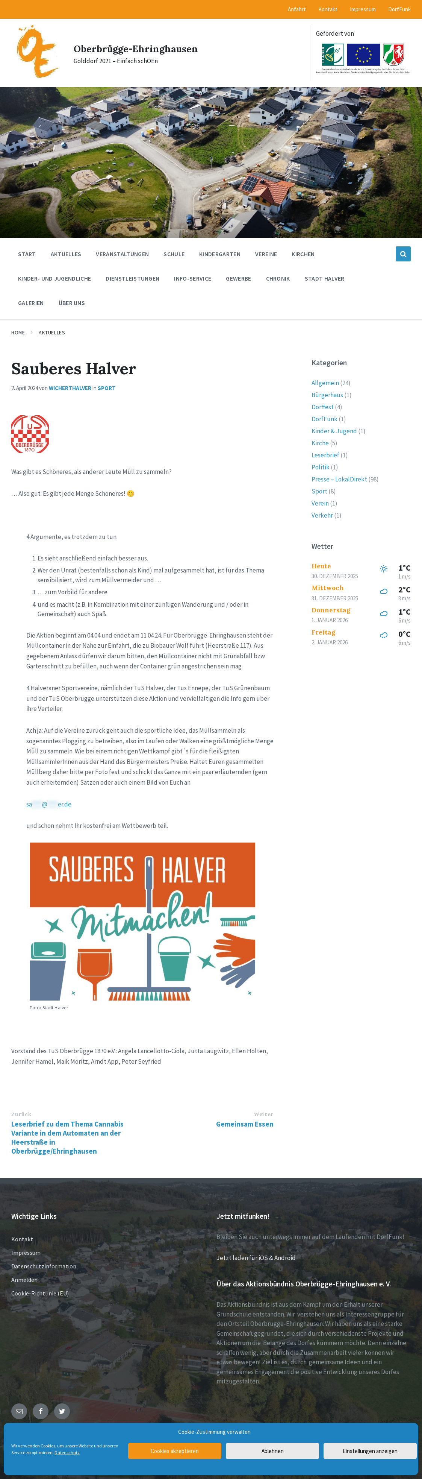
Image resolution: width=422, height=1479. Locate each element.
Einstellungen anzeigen (370, 1451)
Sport (107, 387)
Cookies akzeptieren (175, 1451)
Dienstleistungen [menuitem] (132, 278)
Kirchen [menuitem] (303, 253)
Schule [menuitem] (174, 253)
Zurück (21, 1113)
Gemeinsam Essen (245, 1123)
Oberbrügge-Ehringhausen (142, 48)
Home (18, 332)
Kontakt (22, 1238)
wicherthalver (70, 387)
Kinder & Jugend (334, 431)
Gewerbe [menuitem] (238, 278)
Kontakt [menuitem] (327, 9)
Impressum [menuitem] (363, 9)
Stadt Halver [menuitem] (325, 278)
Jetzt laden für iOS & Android (256, 1257)
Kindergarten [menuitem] (219, 253)
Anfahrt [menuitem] (297, 9)
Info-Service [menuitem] (192, 278)
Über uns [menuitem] (72, 302)
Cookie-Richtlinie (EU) (40, 1293)
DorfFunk (324, 419)
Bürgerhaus (327, 394)
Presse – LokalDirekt (339, 479)
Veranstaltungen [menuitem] (122, 253)
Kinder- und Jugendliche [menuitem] (54, 278)
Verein (320, 503)
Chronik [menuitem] (278, 278)
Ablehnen (273, 1451)
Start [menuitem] (27, 253)
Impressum (26, 1252)
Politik (321, 467)
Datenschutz (67, 1452)
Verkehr (322, 515)
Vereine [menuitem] (266, 253)
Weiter (263, 1113)
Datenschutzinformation (43, 1265)
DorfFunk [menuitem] (399, 9)
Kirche (320, 443)
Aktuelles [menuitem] (66, 253)
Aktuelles (52, 332)
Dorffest (323, 406)
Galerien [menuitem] (31, 302)
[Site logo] (35, 75)
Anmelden (24, 1279)
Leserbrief (325, 455)
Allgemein (325, 382)
